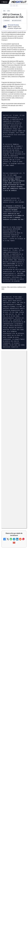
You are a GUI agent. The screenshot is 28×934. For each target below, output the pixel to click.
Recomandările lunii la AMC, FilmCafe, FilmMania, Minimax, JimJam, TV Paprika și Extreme (10, 709)
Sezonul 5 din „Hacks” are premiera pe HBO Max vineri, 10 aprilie (14, 852)
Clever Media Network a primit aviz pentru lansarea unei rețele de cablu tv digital (10, 643)
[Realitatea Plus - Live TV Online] (22, 752)
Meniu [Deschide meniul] (4, 2)
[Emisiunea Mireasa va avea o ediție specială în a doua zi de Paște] (14, 819)
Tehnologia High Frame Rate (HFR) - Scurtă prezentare (10, 663)
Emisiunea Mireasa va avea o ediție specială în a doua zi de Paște (13, 809)
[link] (14, 603)
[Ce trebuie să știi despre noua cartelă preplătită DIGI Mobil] (22, 624)
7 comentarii (7, 20)
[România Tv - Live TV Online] (22, 787)
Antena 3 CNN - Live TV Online (10, 768)
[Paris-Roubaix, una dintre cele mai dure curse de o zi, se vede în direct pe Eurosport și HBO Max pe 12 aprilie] (14, 842)
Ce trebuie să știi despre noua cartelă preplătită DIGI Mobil (9, 623)
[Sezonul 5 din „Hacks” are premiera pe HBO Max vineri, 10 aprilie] (14, 862)
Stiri (8, 10)
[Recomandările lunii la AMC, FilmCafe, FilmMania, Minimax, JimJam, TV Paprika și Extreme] (22, 708)
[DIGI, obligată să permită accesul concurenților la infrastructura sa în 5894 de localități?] (22, 730)
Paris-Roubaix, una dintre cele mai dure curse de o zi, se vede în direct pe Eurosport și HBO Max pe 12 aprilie (13, 831)
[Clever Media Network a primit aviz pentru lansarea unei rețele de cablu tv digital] (22, 643)
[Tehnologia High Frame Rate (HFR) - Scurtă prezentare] (22, 664)
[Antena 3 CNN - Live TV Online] (22, 770)
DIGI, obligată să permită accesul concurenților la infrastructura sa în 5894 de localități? (9, 731)
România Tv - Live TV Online (9, 785)
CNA (4, 10)
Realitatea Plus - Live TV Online (10, 750)
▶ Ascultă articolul (16, 20)
